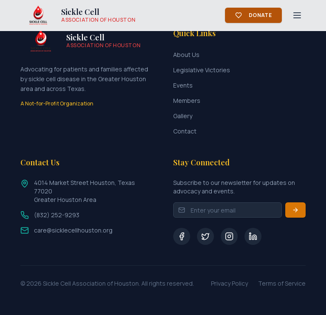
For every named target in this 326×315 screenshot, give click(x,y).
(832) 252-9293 (56, 215)
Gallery (182, 116)
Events (183, 85)
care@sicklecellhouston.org (73, 230)
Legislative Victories (201, 70)
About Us (186, 55)
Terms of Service (282, 283)
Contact (185, 131)
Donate (253, 15)
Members (186, 100)
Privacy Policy (229, 283)
